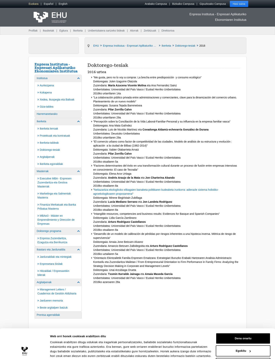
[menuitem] (33, 4)
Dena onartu (243, 323)
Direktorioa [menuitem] (167, 30)
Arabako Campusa (156, 3)
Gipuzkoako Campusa (213, 3)
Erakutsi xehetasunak (65, 351)
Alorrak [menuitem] (134, 30)
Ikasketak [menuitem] (48, 30)
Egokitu (243, 335)
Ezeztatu (243, 348)
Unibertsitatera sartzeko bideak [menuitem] (106, 30)
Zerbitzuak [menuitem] (150, 30)
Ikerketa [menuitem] (78, 30)
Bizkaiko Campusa (183, 3)
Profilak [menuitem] (33, 30)
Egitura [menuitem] (63, 30)
